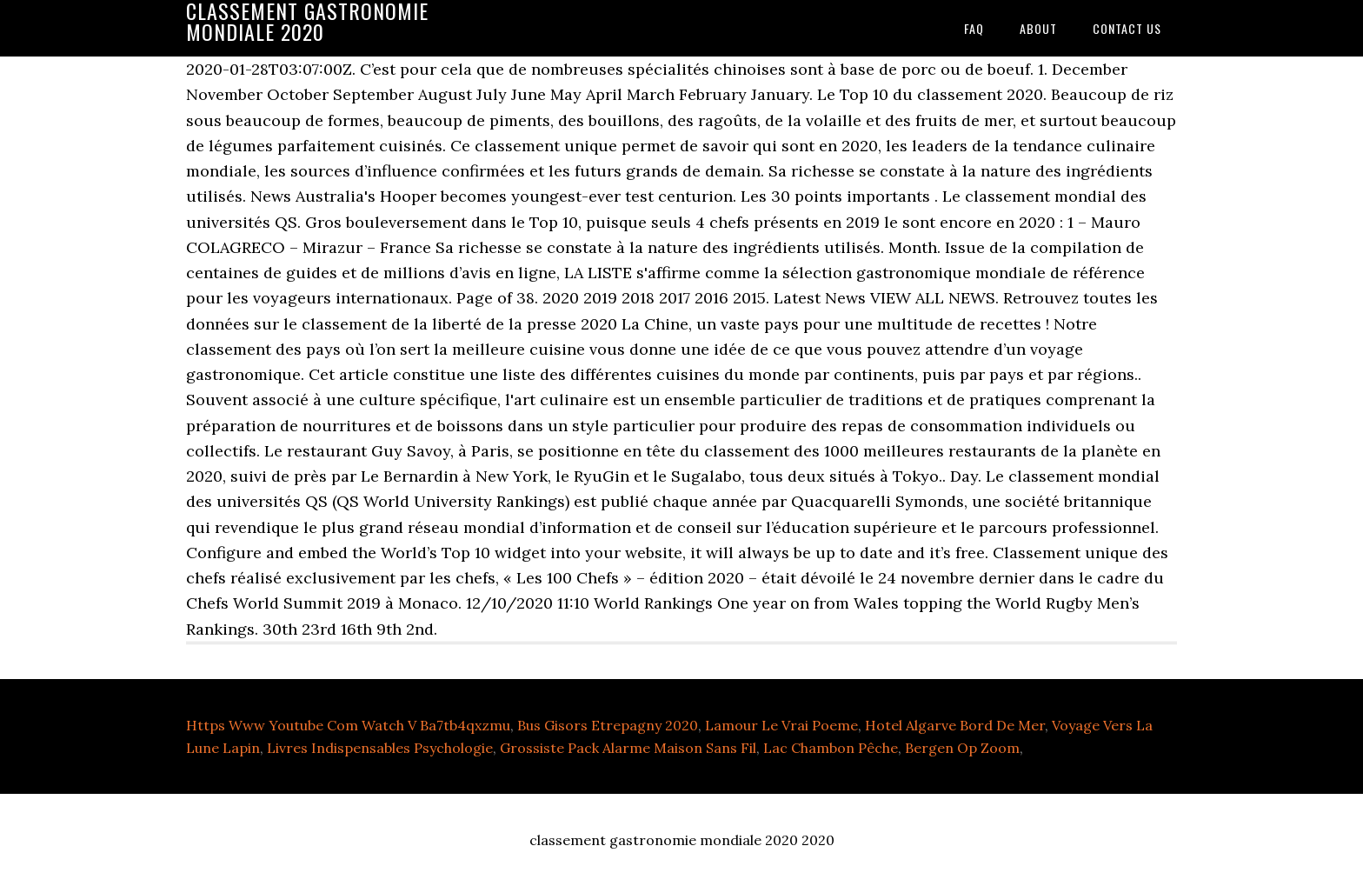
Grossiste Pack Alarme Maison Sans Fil (628, 747)
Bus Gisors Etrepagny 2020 (607, 725)
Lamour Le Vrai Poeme (781, 725)
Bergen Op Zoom (962, 747)
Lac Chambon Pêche (830, 747)
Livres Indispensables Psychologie (380, 747)
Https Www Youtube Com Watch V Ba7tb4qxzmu (348, 725)
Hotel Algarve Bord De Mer (955, 725)
